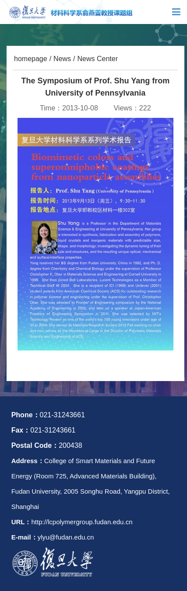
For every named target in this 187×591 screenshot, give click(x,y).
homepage (30, 58)
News (62, 58)
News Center (98, 58)
